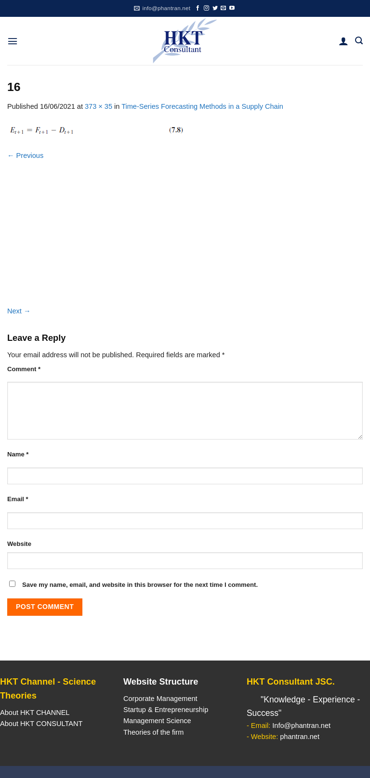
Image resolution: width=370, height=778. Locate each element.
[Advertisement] (185, 233)
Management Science (157, 721)
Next (19, 311)
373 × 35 (98, 106)
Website (19, 543)
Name (17, 454)
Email (17, 499)
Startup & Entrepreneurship (165, 709)
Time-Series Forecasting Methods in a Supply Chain (202, 106)
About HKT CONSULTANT (41, 723)
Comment (23, 369)
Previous (25, 155)
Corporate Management (160, 698)
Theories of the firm (153, 732)
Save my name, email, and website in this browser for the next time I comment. (140, 584)
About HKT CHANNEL (34, 712)
